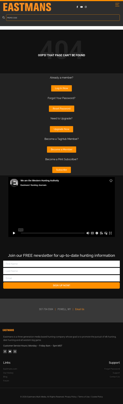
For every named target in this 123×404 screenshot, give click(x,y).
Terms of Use (83, 397)
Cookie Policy (97, 397)
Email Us (79, 309)
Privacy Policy (70, 397)
